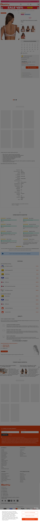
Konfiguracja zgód (29, 515)
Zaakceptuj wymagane (30, 512)
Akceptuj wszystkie (29, 519)
